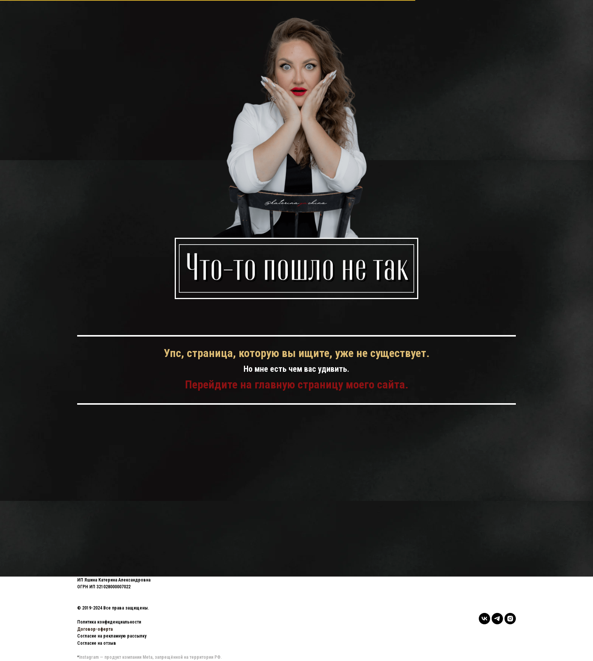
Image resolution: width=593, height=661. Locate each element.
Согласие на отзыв (96, 643)
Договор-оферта (95, 629)
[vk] (484, 618)
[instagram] (510, 618)
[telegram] (497, 618)
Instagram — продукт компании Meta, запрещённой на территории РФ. (150, 657)
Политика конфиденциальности (109, 622)
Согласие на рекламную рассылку (111, 636)
